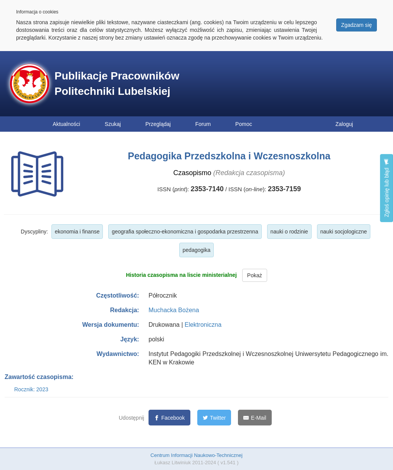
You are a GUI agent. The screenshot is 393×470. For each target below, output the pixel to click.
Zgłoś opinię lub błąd (386, 188)
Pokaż (254, 275)
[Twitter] (214, 417)
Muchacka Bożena (174, 310)
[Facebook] (169, 417)
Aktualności (66, 124)
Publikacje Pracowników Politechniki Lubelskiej (116, 83)
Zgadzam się (356, 25)
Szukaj (113, 124)
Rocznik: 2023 (31, 389)
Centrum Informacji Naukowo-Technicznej (196, 455)
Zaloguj (344, 124)
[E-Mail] (254, 417)
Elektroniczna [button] (203, 324)
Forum (203, 124)
